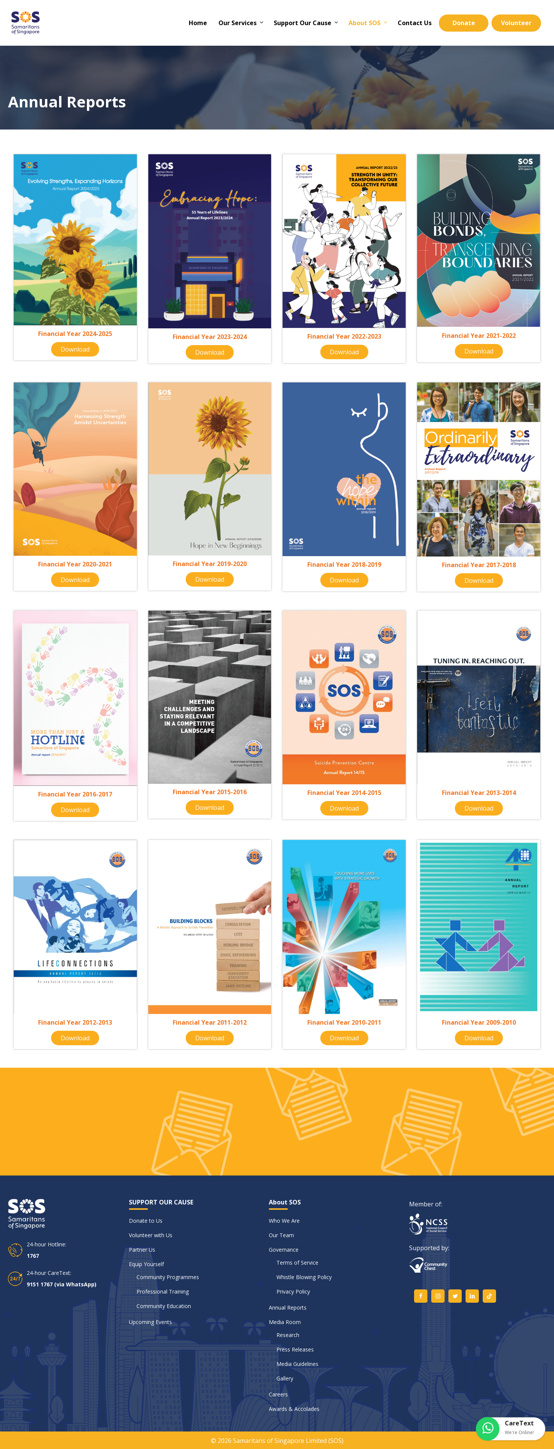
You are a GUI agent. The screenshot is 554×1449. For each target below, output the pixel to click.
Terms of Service (297, 1262)
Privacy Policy (293, 1291)
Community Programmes (167, 1277)
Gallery (284, 1378)
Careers (278, 1394)
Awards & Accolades (294, 1408)
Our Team (281, 1235)
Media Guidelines (297, 1363)
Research (287, 1335)
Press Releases (295, 1349)
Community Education (163, 1306)
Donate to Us (145, 1220)
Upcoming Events (150, 1322)
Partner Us (142, 1249)
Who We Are (284, 1220)
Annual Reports (288, 1307)
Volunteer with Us (150, 1235)
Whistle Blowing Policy (304, 1277)
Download (75, 349)
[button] (511, 1428)
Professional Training (162, 1291)
